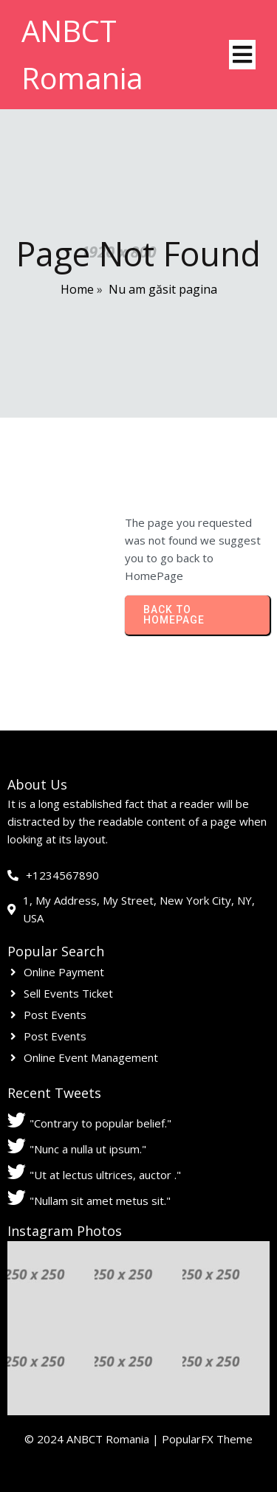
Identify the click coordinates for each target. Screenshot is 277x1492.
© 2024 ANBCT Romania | (93, 1438)
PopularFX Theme (207, 1438)
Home (77, 289)
